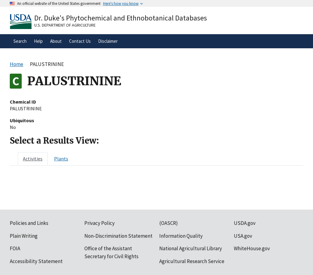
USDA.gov (245, 223)
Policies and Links (29, 223)
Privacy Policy (99, 223)
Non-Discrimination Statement (118, 236)
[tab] (32, 159)
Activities (32, 159)
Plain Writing (24, 236)
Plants (61, 159)
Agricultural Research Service (191, 261)
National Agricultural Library (190, 248)
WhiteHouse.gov (252, 248)
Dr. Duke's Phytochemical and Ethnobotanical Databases (120, 17)
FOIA (15, 248)
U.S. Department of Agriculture (65, 25)
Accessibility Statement (36, 261)
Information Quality (181, 236)
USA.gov (243, 236)
